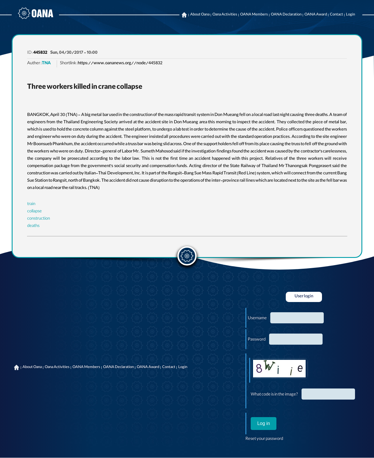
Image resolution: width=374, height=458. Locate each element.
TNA (46, 63)
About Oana (199, 15)
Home (184, 15)
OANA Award (315, 15)
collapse (34, 211)
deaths (33, 226)
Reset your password (264, 439)
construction (38, 219)
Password (257, 340)
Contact (336, 15)
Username (257, 318)
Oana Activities (224, 15)
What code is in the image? (274, 394)
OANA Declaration (286, 15)
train (31, 204)
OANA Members (254, 15)
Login (350, 15)
